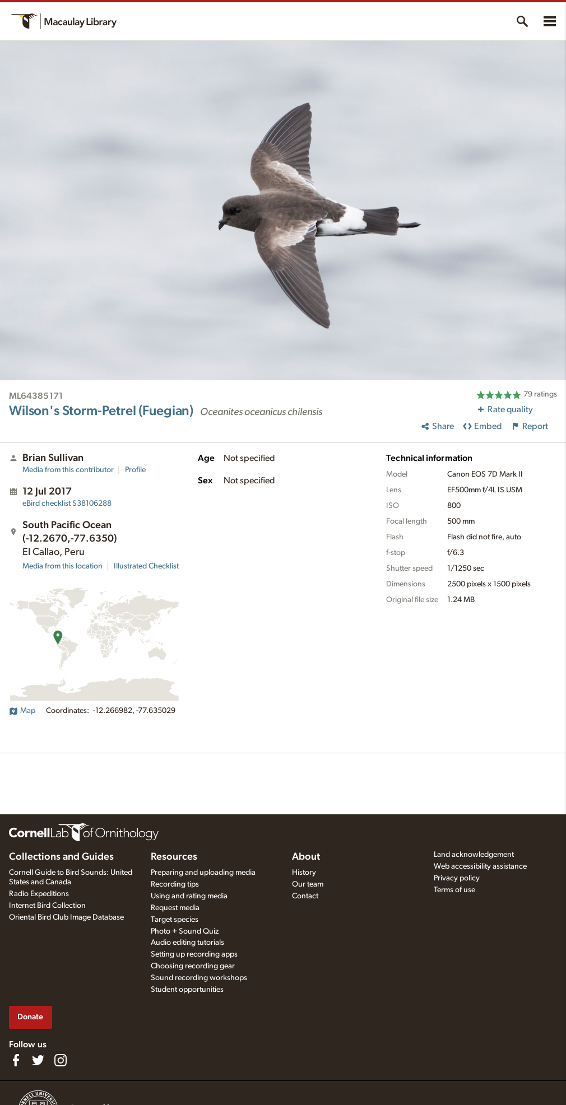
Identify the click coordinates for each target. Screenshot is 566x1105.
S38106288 (67, 503)
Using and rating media (189, 896)
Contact (305, 896)
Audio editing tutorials (187, 943)
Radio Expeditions (39, 894)
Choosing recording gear (193, 966)
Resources (174, 857)
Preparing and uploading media (203, 872)
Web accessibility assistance (480, 866)
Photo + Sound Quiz (185, 931)
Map (22, 711)
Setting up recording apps (194, 954)
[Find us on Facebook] (15, 1060)
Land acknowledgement (474, 855)
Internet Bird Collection (47, 906)
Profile (135, 470)
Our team (307, 884)
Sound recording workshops (199, 978)
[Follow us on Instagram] (60, 1060)
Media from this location (62, 566)
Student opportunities (187, 990)
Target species (174, 920)
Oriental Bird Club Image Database (66, 917)
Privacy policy (457, 878)
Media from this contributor (68, 470)
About (306, 857)
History (304, 872)
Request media (175, 908)
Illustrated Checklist (146, 566)
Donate (30, 1017)
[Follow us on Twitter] (38, 1060)
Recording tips (175, 884)
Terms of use (454, 890)
